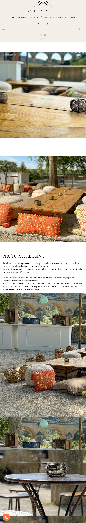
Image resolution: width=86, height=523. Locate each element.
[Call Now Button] (6, 517)
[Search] (41, 29)
